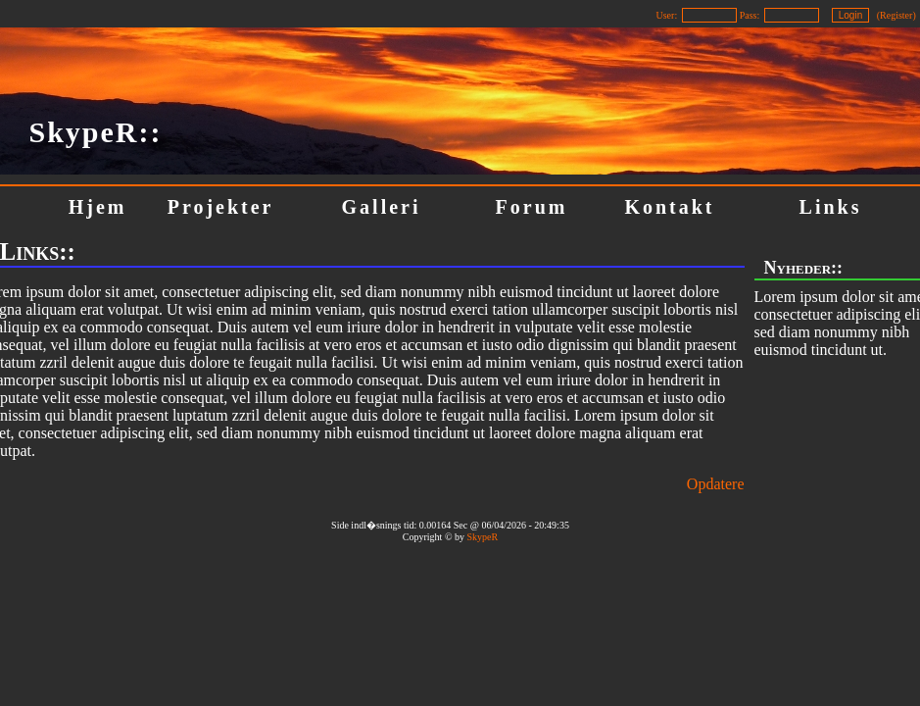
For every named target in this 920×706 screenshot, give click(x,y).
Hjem (98, 207)
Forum (532, 207)
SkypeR (482, 536)
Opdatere (716, 484)
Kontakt (669, 207)
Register (896, 15)
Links (830, 207)
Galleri (381, 207)
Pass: (750, 15)
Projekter (221, 207)
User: (667, 15)
